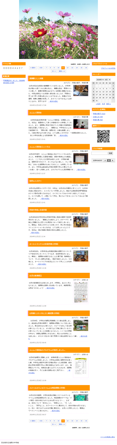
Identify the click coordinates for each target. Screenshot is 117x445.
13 (72, 67)
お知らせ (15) (98, 117)
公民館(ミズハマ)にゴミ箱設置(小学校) (44, 313)
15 (81, 67)
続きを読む (53, 101)
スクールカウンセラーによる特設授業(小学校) (47, 388)
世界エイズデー (35, 181)
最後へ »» (62, 71)
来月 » (108, 104)
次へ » (54, 71)
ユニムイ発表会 (35, 112)
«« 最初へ (33, 67)
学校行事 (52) (98, 120)
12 (67, 67)
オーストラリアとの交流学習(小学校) (43, 244)
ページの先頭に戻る (107, 437)
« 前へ (41, 67)
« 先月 (98, 104)
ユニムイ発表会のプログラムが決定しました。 (47, 350)
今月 (103, 104)
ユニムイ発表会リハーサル (39, 147)
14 (77, 67)
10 (58, 67)
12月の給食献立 (35, 275)
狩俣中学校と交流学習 (38, 210)
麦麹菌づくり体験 (36, 78)
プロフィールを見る (108, 68)
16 (86, 67)
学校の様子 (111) (99, 114)
